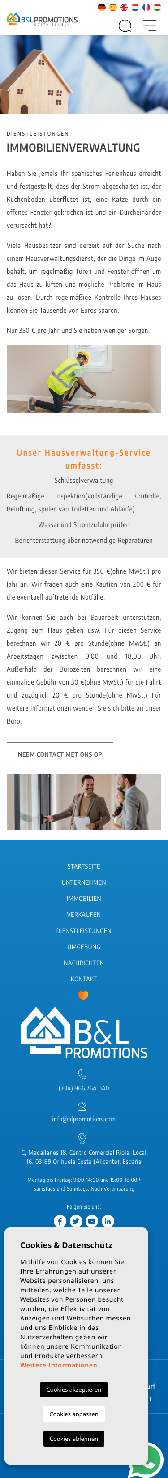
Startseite (84, 866)
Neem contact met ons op (60, 754)
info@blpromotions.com (84, 1119)
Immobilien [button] (84, 899)
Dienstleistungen (84, 931)
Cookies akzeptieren (74, 1389)
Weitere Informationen (58, 1365)
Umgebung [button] (84, 947)
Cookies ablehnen (74, 1439)
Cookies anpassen (74, 1414)
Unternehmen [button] (84, 882)
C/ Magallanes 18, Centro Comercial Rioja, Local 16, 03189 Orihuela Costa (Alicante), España (84, 1157)
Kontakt (84, 979)
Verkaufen (84, 915)
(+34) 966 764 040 (84, 1088)
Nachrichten (84, 963)
